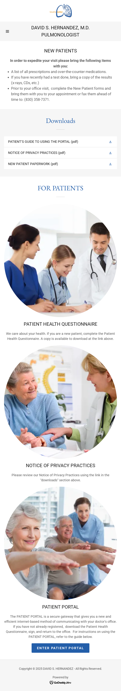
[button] (7, 31)
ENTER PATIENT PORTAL (60, 648)
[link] (60, 11)
